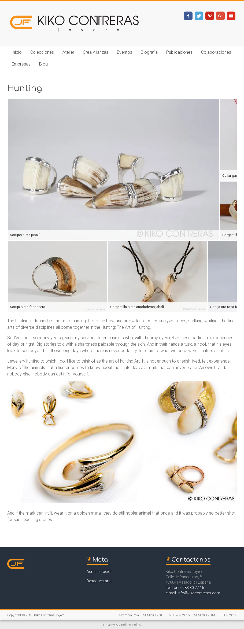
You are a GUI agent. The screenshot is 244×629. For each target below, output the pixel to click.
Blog (43, 64)
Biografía (149, 52)
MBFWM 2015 (179, 615)
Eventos (124, 52)
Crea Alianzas (95, 52)
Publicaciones (179, 52)
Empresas (21, 64)
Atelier (68, 52)
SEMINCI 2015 (153, 615)
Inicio (17, 52)
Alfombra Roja (129, 615)
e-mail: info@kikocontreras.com (193, 593)
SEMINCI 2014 (204, 615)
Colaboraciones (216, 52)
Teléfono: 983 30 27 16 (185, 587)
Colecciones (42, 52)
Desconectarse (99, 581)
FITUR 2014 (228, 615)
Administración (100, 571)
